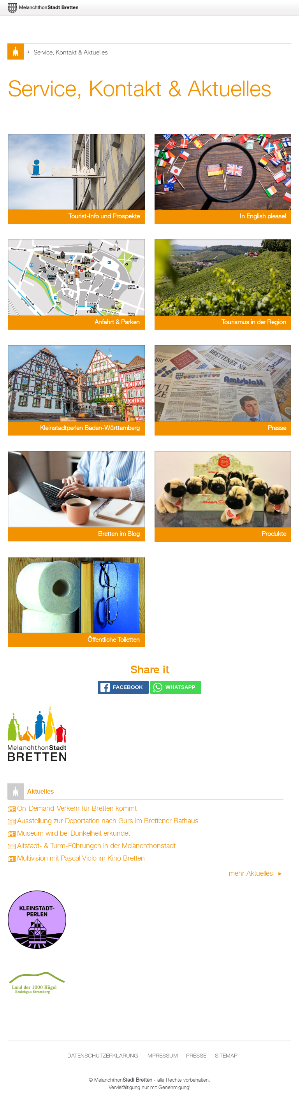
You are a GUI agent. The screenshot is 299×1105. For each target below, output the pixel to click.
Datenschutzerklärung (102, 1056)
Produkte (274, 534)
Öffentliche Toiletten (114, 640)
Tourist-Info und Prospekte (104, 217)
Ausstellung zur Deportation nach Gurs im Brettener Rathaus (108, 821)
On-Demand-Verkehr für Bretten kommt (77, 808)
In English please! (263, 217)
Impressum (162, 1056)
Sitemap (226, 1056)
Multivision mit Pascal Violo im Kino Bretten (81, 858)
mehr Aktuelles (252, 873)
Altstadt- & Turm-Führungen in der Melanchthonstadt (96, 846)
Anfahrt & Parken (117, 323)
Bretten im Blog (119, 534)
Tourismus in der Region (254, 323)
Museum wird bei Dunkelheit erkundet (73, 833)
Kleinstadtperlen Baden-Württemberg (90, 428)
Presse (277, 428)
